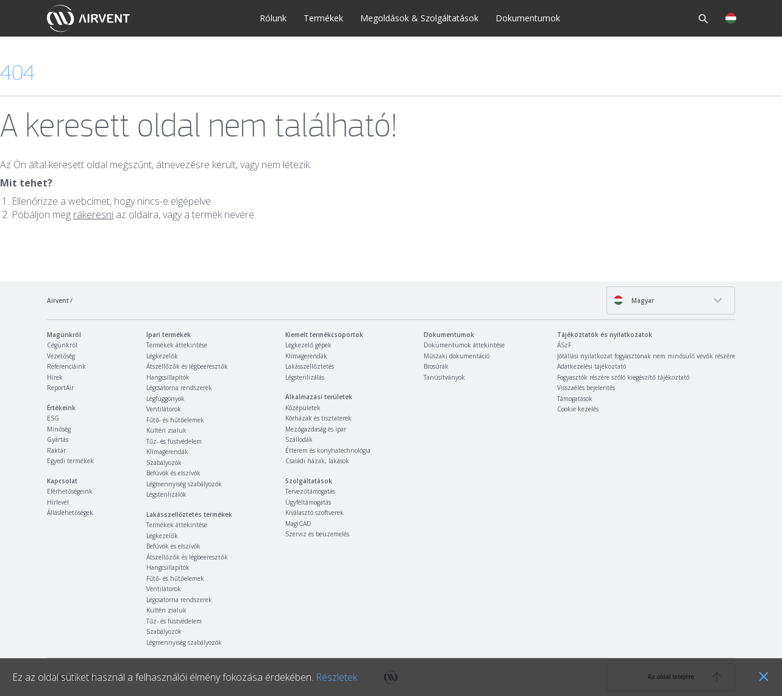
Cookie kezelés (578, 409)
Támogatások (574, 398)
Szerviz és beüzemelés (317, 534)
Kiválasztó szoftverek (314, 512)
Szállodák (299, 439)
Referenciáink (66, 366)
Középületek (303, 407)
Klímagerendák (167, 451)
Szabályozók (164, 462)
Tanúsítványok (444, 377)
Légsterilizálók (166, 494)
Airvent (58, 300)
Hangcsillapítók (168, 377)
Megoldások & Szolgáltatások (419, 18)
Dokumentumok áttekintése (464, 345)
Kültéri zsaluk (166, 430)
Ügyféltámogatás (308, 502)
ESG (53, 418)
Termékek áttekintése (176, 345)
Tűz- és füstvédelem (174, 441)
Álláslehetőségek (70, 512)
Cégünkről (62, 345)
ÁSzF (564, 345)
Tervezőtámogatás (310, 491)
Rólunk (273, 18)
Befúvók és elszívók (173, 473)
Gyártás (57, 439)
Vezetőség (61, 356)
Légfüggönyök (165, 398)
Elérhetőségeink (70, 491)
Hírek (55, 377)
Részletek (336, 677)
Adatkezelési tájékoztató (591, 366)
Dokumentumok (528, 18)
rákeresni (93, 214)
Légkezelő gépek (308, 345)
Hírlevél (58, 502)
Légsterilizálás (304, 377)
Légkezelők (162, 356)
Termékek (323, 18)
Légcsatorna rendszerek (179, 387)
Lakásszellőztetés (309, 366)
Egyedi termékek (70, 460)
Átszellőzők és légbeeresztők (187, 366)
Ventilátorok (163, 409)
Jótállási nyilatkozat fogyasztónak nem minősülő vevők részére (646, 356)
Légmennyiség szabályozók (184, 484)
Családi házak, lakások (317, 460)
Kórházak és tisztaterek (318, 418)
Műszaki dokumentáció (456, 356)
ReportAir (60, 387)
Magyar (633, 300)
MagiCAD (298, 523)
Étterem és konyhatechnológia (328, 450)
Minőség (59, 429)
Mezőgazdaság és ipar (315, 429)
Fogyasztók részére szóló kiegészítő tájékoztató (623, 377)
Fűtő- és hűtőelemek (175, 420)
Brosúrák (436, 366)
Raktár (56, 450)
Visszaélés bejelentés (586, 387)
